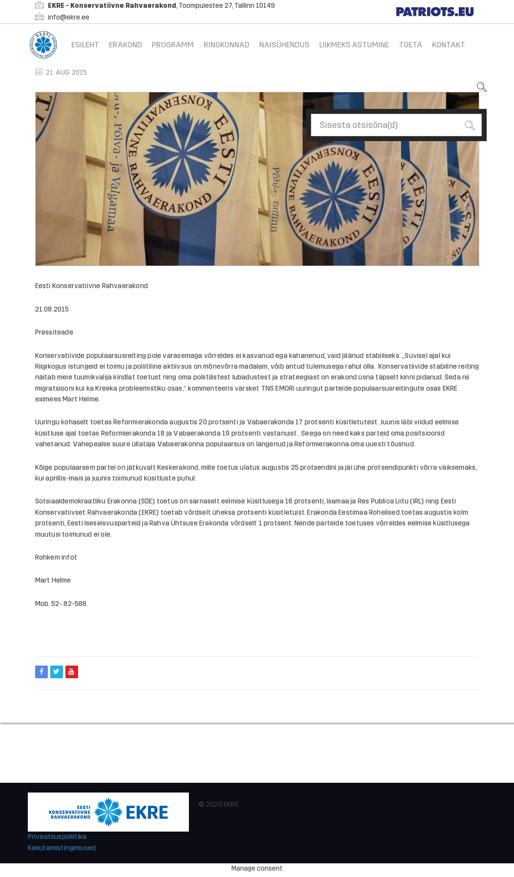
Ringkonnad (226, 44)
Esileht (85, 44)
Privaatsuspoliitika (57, 837)
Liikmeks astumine (354, 44)
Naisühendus (284, 44)
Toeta (410, 44)
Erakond (125, 44)
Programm (173, 44)
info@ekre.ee (68, 17)
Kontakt (448, 44)
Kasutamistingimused (62, 848)
